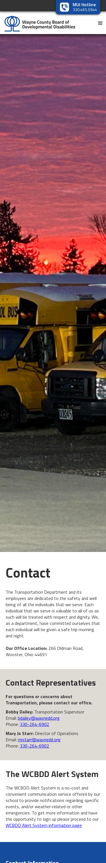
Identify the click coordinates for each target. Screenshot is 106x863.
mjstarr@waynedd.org (39, 739)
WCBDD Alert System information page (44, 825)
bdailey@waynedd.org (39, 718)
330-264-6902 (34, 724)
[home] (37, 21)
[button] (100, 22)
